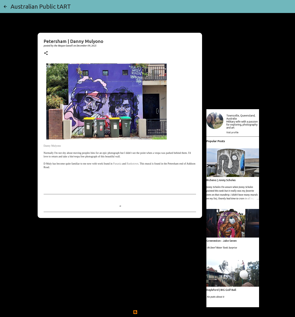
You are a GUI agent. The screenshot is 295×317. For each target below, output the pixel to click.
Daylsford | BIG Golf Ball (221, 289)
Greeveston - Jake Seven (221, 240)
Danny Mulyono (52, 145)
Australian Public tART (41, 6)
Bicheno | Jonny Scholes (221, 180)
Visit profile (232, 132)
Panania (117, 163)
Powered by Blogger (147, 312)
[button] (46, 53)
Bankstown (132, 163)
